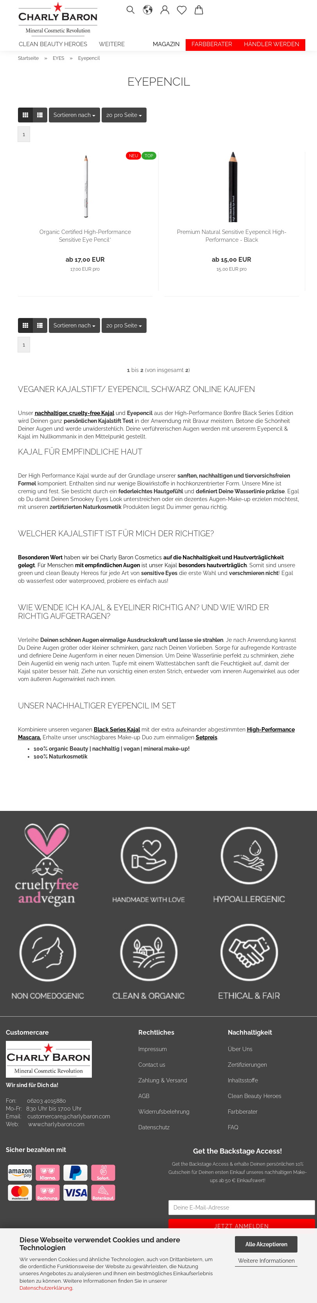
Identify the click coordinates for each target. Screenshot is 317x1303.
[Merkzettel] (182, 13)
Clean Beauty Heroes (53, 44)
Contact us (151, 1065)
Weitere (112, 44)
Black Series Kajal (117, 729)
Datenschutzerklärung (46, 1288)
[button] (148, 13)
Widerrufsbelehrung (164, 1112)
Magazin (166, 44)
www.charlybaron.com (56, 1124)
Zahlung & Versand (162, 1080)
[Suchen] (131, 13)
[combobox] (74, 115)
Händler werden (271, 44)
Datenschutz (154, 1127)
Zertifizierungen (247, 1065)
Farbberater (212, 44)
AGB (143, 1096)
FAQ (233, 1127)
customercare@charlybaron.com (68, 1116)
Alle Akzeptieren (266, 1244)
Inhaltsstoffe (243, 1080)
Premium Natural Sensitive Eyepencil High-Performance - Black (232, 236)
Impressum (152, 1049)
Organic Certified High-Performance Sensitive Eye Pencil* (85, 236)
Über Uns (240, 1049)
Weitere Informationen (266, 1261)
